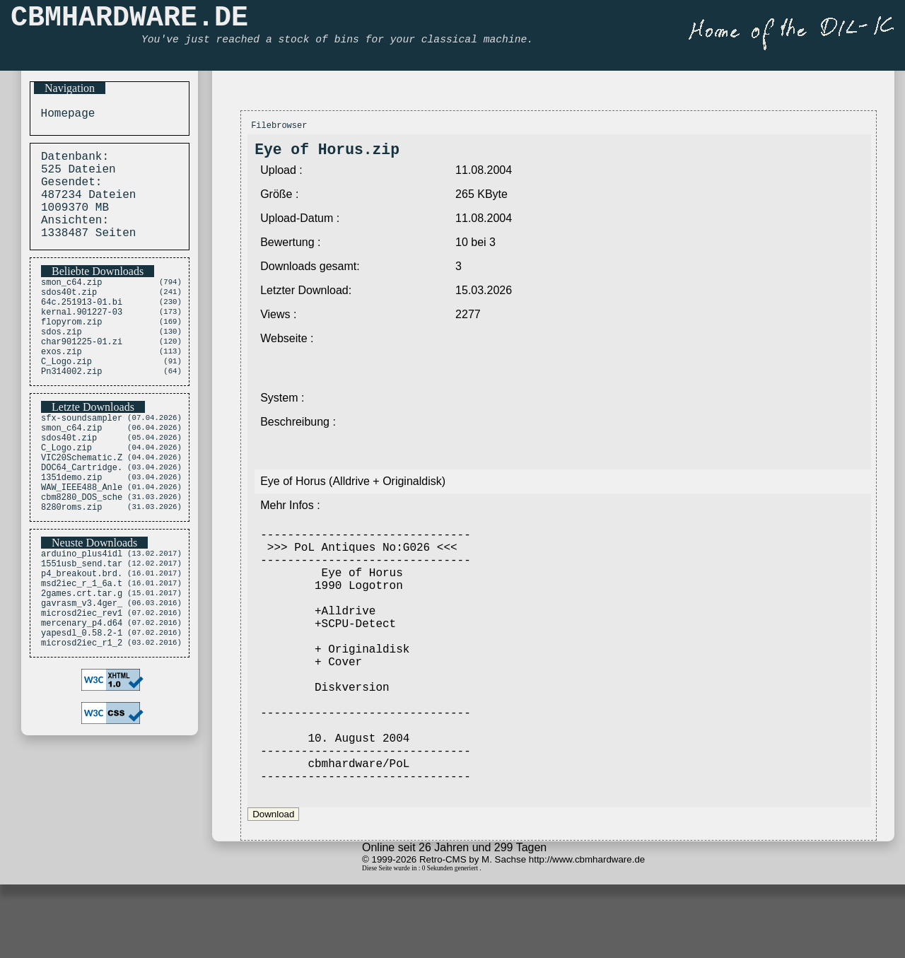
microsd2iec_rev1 (81, 684)
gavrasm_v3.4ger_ (81, 672)
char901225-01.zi (81, 373)
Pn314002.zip (71, 409)
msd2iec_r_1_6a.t (81, 648)
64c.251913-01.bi (81, 325)
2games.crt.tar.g (81, 660)
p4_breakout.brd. (81, 636)
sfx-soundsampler (81, 456)
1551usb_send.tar (81, 624)
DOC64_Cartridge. (81, 516)
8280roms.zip (71, 565)
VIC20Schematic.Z (81, 504)
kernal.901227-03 (81, 337)
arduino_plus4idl (81, 612)
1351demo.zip (71, 528)
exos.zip (61, 385)
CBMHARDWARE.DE (129, 21)
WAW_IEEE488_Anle (81, 541)
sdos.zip (61, 361)
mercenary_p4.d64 (81, 696)
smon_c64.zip (71, 301)
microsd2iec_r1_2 (81, 720)
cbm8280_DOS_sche (81, 553)
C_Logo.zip (66, 397)
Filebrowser (279, 127)
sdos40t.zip (69, 313)
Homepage (64, 115)
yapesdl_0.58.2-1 (81, 708)
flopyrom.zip (71, 349)
